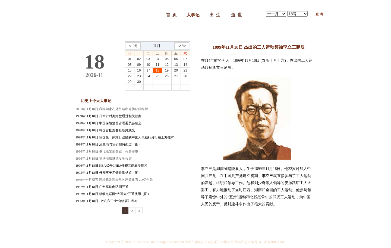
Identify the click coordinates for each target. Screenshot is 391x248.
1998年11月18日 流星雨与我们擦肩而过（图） (108, 144)
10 (148, 65)
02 (139, 59)
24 (148, 76)
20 (176, 70)
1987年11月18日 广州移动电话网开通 (101, 187)
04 (157, 59)
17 (148, 70)
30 (139, 82)
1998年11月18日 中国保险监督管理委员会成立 (108, 123)
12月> (181, 46)
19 (166, 70)
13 (176, 65)
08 (129, 65)
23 (139, 76)
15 (129, 70)
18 (157, 70)
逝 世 (236, 15)
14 (185, 65)
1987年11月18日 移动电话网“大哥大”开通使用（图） (113, 194)
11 (157, 65)
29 (129, 82)
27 (176, 76)
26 (166, 76)
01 (129, 59)
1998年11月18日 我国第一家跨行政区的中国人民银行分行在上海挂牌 (124, 137)
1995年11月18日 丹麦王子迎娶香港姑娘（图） (108, 173)
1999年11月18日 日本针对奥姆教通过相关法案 (108, 116)
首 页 (171, 15)
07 (185, 59)
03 (148, 59)
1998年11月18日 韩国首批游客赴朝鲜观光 (105, 130)
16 (139, 70)
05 (166, 59)
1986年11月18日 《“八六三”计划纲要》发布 (106, 201)
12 (166, 65)
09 (139, 65)
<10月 (133, 46)
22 (129, 76)
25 (157, 76)
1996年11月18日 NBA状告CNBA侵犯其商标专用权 (111, 166)
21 (185, 70)
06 (176, 59)
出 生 (214, 15)
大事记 (193, 15)
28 (185, 76)
